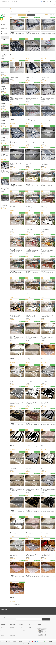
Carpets (29, 4)
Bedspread (13, 4)
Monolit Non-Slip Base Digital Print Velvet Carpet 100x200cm (32, 338)
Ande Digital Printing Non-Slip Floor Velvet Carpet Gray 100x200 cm (16, 229)
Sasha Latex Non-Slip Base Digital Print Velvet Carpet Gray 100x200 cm (32, 120)
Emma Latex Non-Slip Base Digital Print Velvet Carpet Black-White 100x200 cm (4, 105)
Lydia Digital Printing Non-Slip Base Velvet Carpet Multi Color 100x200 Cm (16, 251)
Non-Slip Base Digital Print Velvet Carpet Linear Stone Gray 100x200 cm (48, 381)
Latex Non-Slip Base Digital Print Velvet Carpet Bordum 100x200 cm (17, 598)
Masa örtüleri (2, 627)
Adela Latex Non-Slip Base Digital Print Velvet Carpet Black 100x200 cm (16, 120)
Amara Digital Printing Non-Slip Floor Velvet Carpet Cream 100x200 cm (32, 186)
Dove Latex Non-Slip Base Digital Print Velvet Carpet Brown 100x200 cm (5, 205)
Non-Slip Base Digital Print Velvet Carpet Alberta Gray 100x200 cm (16, 555)
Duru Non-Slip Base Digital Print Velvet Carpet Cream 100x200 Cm (32, 359)
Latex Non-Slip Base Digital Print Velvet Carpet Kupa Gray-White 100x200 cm (32, 555)
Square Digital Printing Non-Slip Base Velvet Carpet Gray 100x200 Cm (16, 338)
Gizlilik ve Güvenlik (12, 635)
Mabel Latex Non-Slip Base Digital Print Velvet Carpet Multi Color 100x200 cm (32, 142)
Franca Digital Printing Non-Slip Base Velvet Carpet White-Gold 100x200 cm (47, 294)
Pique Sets (40, 4)
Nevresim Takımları (3, 636)
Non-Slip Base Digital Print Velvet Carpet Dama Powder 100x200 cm (48, 446)
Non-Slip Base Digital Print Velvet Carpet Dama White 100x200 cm (48, 468)
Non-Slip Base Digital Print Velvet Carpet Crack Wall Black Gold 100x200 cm (32, 511)
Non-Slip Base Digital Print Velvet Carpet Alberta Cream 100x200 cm (47, 533)
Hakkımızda (11, 629)
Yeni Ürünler (18, 7)
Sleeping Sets (3, 24)
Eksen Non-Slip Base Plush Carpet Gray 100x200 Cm (16, 164)
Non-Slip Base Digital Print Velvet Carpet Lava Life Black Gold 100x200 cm (47, 403)
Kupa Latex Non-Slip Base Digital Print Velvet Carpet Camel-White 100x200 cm (47, 359)
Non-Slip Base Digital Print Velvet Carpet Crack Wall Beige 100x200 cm (32, 490)
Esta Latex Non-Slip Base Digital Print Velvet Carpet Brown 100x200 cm (5, 156)
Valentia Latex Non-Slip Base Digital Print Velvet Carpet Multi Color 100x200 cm (4, 55)
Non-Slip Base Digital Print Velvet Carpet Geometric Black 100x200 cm (31, 446)
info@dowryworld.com (5, 1)
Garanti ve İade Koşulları (13, 633)
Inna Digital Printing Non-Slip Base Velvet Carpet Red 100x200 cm (47, 272)
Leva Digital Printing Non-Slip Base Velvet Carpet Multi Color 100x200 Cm (32, 251)
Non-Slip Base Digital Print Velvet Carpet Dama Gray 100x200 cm (32, 468)
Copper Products (3, 34)
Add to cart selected (22, 14)
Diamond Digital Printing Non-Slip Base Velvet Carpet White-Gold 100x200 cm (47, 186)
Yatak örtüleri (2, 630)
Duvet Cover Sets (24, 4)
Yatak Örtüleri (3, 14)
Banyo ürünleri (3, 633)
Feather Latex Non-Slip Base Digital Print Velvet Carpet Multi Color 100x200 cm (4, 139)
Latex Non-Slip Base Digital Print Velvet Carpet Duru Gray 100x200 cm (48, 577)
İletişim (7, 7)
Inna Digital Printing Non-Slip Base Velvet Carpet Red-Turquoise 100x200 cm (32, 272)
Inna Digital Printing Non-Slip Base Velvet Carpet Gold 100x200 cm (32, 294)
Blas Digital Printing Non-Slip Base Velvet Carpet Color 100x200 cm (47, 207)
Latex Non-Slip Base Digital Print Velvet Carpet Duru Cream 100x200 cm (32, 577)
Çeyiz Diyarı (3, 53)
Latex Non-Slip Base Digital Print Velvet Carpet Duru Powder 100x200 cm (17, 577)
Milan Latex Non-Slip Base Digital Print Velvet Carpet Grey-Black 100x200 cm (16, 142)
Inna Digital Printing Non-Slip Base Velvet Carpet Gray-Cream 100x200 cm (16, 294)
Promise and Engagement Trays (4, 26)
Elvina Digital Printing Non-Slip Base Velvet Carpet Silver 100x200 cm (47, 316)
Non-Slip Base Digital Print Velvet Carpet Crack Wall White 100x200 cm (17, 533)
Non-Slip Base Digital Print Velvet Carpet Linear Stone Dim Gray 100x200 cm (17, 403)
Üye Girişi (29, 627)
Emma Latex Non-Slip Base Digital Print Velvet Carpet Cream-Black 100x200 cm (4, 122)
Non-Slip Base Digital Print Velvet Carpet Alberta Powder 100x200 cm (31, 533)
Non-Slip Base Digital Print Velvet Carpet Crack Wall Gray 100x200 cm (48, 425)
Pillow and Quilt (3, 22)
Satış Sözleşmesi (12, 632)
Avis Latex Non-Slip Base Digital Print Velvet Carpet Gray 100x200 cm (32, 99)
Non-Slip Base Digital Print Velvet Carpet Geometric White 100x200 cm (16, 446)
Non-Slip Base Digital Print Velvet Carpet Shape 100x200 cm (17, 381)
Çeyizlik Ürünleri (3, 632)
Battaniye (2, 16)
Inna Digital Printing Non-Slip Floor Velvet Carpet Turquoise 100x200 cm (16, 272)
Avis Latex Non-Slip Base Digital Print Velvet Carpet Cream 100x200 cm (47, 99)
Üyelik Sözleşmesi (12, 630)
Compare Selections (30, 14)
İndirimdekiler (3, 7)
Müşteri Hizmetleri (12, 7)
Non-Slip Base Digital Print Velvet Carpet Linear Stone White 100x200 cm (32, 403)
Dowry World (13, 11)
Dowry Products (3, 28)
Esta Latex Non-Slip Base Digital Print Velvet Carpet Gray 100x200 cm (47, 164)
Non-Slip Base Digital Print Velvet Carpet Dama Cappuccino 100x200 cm (17, 468)
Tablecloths (34, 4)
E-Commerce (31, 643)
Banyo (2, 13)
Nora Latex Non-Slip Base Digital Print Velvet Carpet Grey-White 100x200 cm (5, 72)
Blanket (17, 4)
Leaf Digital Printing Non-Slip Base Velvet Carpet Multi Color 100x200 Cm (47, 251)
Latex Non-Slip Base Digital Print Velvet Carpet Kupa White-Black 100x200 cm (48, 555)
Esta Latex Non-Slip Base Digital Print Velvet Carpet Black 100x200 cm (5, 172)
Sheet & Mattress (3, 31)
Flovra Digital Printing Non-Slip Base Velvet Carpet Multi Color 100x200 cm (16, 316)
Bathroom (7, 4)
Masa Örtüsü (3, 21)
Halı (1, 19)
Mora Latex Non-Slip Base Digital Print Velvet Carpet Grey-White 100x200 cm (47, 120)
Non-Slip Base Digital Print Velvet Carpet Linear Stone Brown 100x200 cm (32, 381)
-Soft (28, 643)
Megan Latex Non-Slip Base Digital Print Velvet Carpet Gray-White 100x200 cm (4, 88)
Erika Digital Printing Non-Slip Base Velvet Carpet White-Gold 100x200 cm (32, 316)
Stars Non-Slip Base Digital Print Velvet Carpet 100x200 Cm (47, 338)
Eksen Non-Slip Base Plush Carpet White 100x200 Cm (47, 142)
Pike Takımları (3, 30)
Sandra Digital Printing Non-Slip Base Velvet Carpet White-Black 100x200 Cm (47, 229)
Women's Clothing (4, 33)
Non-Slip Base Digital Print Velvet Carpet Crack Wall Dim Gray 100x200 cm (17, 511)
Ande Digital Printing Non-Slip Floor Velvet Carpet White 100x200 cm (32, 229)
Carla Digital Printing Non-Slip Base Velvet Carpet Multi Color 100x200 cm (32, 207)
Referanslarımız (12, 627)
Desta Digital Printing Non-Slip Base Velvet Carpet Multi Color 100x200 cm (16, 207)
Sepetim (20, 632)
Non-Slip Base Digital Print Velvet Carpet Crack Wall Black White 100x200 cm (48, 511)
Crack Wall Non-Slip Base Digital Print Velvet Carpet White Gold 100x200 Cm (16, 359)
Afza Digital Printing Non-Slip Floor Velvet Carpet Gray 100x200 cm (16, 186)
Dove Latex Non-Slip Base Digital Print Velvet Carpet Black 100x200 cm (5, 188)
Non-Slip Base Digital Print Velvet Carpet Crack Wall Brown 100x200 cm (17, 490)
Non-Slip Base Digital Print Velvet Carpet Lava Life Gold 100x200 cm (32, 425)
